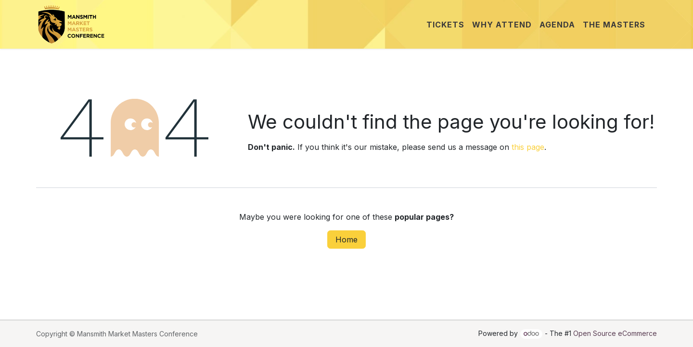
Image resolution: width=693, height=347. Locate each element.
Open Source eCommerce (615, 333)
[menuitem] (445, 24)
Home (346, 239)
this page (528, 147)
